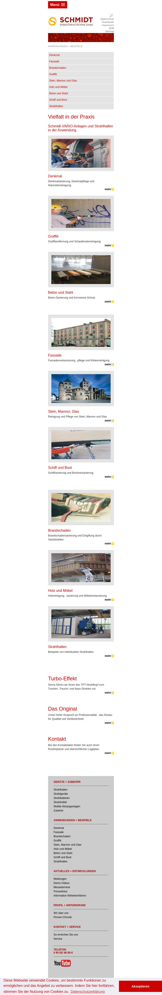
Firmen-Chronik (63, 917)
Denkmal (54, 55)
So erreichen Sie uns (66, 934)
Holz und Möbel (58, 87)
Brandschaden (57, 67)
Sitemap (109, 31)
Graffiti (53, 74)
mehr (108, 189)
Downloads (108, 22)
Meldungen (60, 878)
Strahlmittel (60, 802)
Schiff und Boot (58, 99)
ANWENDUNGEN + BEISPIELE (65, 46)
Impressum (108, 25)
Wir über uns (61, 913)
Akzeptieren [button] (140, 986)
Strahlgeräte (61, 793)
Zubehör (58, 810)
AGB (111, 28)
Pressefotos (60, 891)
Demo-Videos (61, 883)
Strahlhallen (56, 106)
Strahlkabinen (62, 798)
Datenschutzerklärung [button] (88, 991)
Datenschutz (107, 19)
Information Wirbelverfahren (70, 895)
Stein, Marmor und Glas (63, 80)
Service (58, 938)
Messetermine (62, 887)
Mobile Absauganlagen (67, 806)
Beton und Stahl (58, 93)
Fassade (54, 61)
